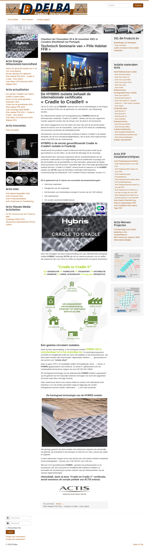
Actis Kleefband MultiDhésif (124, 132)
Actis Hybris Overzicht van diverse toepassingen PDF (125, 201)
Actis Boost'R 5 (120, 114)
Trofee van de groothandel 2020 (19, 104)
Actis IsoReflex (120, 119)
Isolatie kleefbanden (122, 129)
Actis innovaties (12, 130)
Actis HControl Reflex (122, 124)
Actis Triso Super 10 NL (123, 82)
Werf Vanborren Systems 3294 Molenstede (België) (127, 238)
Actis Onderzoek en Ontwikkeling (20, 201)
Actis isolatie (13, 19)
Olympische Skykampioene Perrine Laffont (20, 223)
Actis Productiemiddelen (16, 199)
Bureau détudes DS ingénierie (18, 74)
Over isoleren (27, 19)
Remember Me (14, 528)
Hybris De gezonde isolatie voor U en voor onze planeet (21, 69)
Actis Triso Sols (120, 85)
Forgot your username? (15, 536)
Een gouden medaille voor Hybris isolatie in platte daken (20, 95)
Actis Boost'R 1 (120, 111)
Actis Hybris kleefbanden (124, 137)
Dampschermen (120, 121)
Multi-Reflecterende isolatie (125, 72)
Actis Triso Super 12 (122, 77)
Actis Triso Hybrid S (122, 95)
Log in (10, 532)
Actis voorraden (120, 45)
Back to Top (138, 544)
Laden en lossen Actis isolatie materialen (126, 49)
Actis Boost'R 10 (121, 116)
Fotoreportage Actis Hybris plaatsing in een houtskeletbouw (125, 232)
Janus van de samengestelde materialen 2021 (18, 100)
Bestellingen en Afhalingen (125, 43)
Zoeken (138, 5)
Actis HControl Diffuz (122, 127)
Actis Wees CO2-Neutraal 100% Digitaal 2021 (19, 82)
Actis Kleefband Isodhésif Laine (126, 134)
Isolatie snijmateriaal (122, 140)
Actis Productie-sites (14, 196)
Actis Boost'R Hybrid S (123, 98)
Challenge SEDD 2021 (15, 219)
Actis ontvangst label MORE (17, 110)
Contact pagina (43, 19)
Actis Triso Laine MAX (123, 80)
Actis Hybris (119, 106)
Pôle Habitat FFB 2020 (15, 107)
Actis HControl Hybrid (122, 74)
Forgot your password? (15, 539)
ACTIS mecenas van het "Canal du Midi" (20, 215)
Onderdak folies (120, 108)
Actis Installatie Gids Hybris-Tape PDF (126, 206)
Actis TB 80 (119, 87)
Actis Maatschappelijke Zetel (18, 193)
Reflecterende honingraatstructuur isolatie (125, 91)
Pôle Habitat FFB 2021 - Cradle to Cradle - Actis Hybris (20, 77)
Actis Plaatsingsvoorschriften (126, 161)
